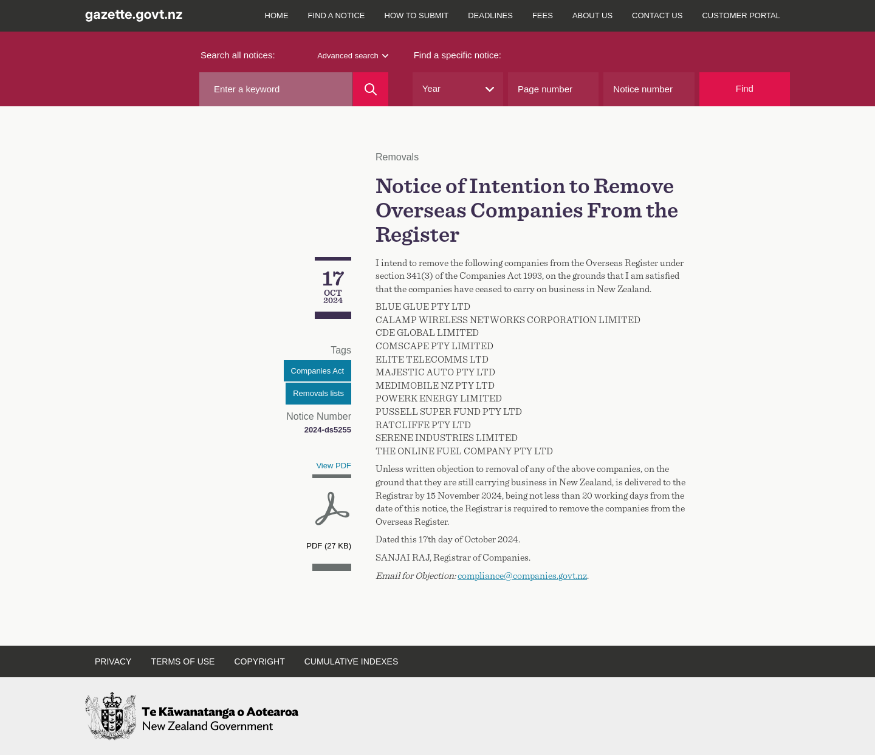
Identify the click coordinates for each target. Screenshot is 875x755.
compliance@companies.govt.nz (522, 576)
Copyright (259, 661)
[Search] (370, 89)
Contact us (657, 15)
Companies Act (317, 370)
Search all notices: (238, 55)
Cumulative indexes (351, 661)
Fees (542, 15)
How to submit (417, 15)
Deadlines (490, 15)
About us (592, 15)
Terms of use (182, 661)
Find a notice (336, 15)
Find (744, 88)
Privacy (113, 661)
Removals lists (318, 393)
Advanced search (352, 55)
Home (277, 15)
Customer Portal (741, 15)
